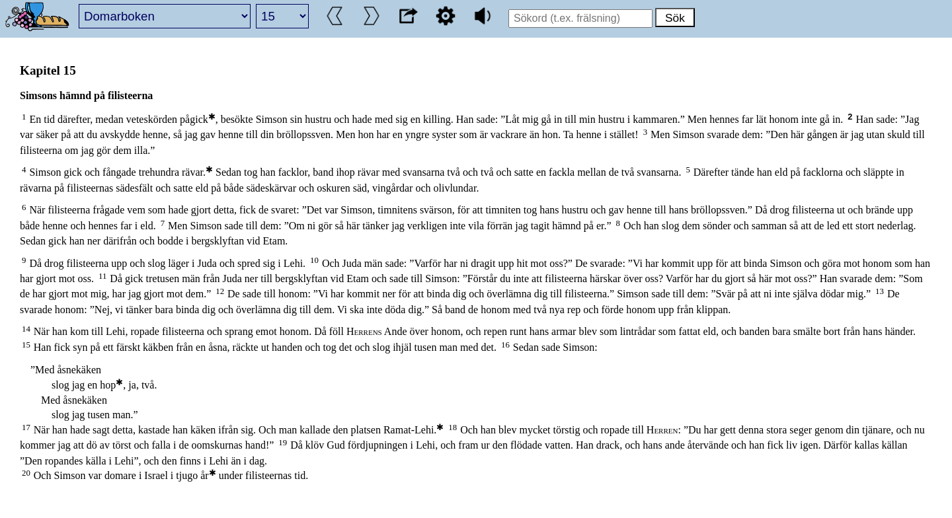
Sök (675, 17)
